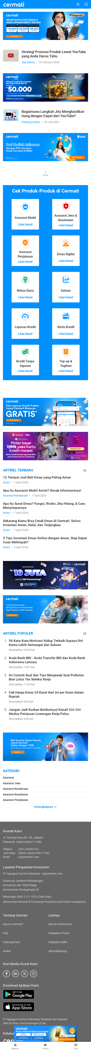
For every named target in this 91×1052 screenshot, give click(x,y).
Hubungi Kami (11, 942)
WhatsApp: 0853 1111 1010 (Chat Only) (27, 896)
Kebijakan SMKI (57, 942)
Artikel (7, 951)
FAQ (5, 933)
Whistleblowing (57, 951)
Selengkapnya (45, 806)
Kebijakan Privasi (58, 933)
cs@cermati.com (28, 856)
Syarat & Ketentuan (60, 924)
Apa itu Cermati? (13, 924)
